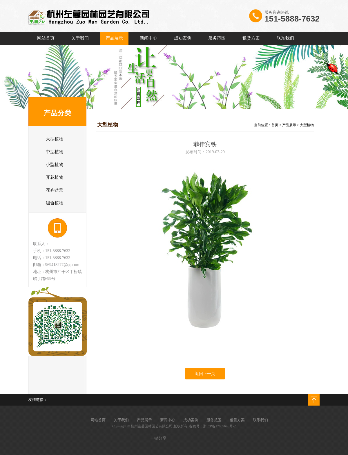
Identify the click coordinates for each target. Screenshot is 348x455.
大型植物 (307, 125)
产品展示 (289, 125)
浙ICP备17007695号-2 (219, 426)
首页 (274, 125)
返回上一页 (205, 374)
